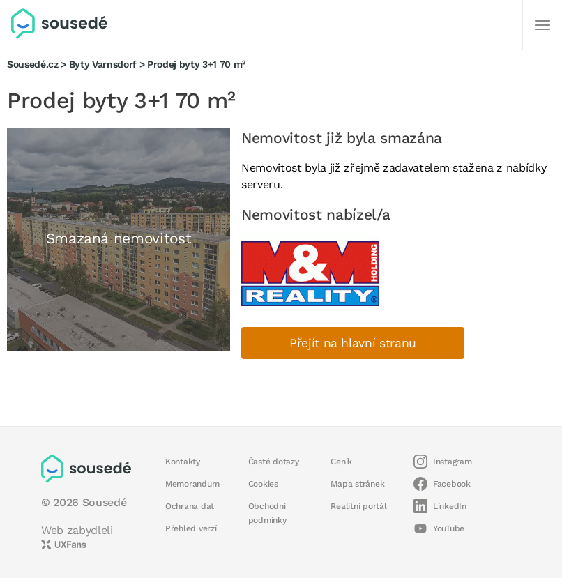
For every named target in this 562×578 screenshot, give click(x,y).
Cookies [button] (263, 484)
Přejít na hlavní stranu (352, 343)
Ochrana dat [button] (189, 506)
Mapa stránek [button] (357, 484)
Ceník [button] (341, 461)
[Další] (542, 25)
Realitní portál (358, 506)
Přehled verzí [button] (191, 528)
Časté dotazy (273, 461)
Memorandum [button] (192, 484)
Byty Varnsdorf (103, 64)
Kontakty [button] (182, 461)
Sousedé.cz (33, 64)
